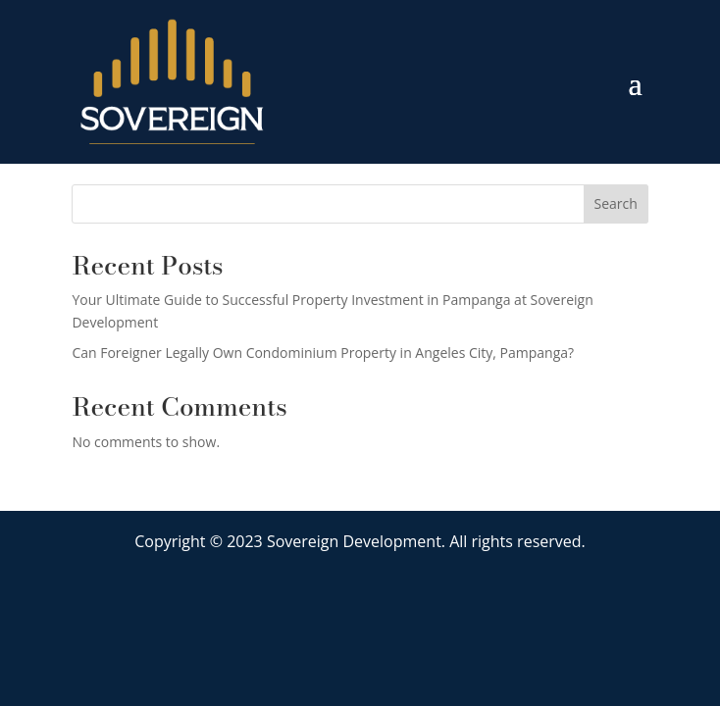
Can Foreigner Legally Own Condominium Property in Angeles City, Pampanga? (323, 352)
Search (615, 203)
